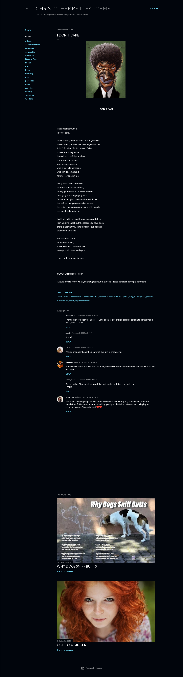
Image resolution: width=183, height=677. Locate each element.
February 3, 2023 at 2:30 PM (87, 315)
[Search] (154, 8)
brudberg (69, 362)
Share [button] (28, 30)
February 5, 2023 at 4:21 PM (87, 380)
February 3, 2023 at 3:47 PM (82, 333)
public (28, 84)
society (28, 91)
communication (32, 44)
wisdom (29, 98)
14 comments (69, 571)
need (27, 77)
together (29, 95)
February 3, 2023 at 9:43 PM (82, 348)
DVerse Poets (32, 59)
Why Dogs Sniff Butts (77, 566)
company (29, 48)
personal (29, 80)
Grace (68, 348)
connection (30, 52)
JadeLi (68, 333)
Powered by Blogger (91, 668)
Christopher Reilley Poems (73, 8)
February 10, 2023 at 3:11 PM (86, 397)
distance (29, 55)
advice (28, 41)
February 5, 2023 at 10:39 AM (85, 362)
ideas (27, 66)
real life (28, 88)
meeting (29, 73)
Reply (68, 327)
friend (28, 62)
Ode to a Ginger (71, 645)
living (27, 70)
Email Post (68, 293)
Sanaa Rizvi (70, 397)
